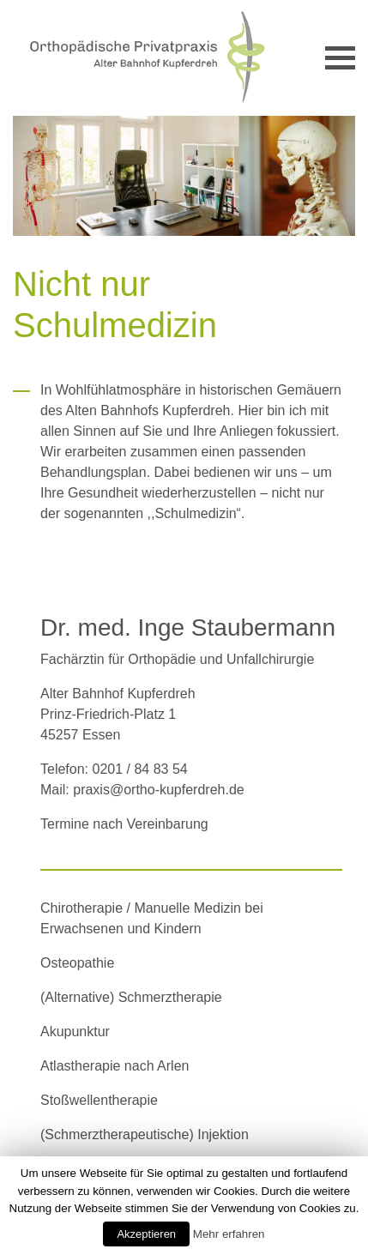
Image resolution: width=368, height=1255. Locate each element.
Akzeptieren (146, 1234)
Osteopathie (77, 963)
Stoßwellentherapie (99, 1100)
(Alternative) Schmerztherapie (131, 997)
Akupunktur (75, 1031)
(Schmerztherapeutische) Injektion (144, 1134)
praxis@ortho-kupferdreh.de (158, 789)
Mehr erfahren (229, 1234)
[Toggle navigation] (340, 58)
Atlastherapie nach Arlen (114, 1066)
